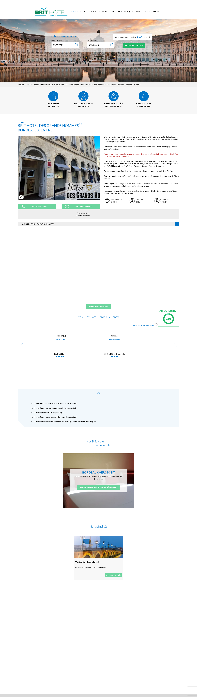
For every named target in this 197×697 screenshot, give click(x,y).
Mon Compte (176, 2)
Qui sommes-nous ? (30, 2)
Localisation (152, 11)
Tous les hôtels (32, 84)
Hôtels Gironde (72, 84)
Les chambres (89, 11)
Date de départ (90, 40)
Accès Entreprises (65, 2)
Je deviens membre (98, 307)
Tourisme (136, 11)
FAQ (84, 2)
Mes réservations (48, 2)
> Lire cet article (113, 575)
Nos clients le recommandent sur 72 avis (132, 37)
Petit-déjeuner (120, 11)
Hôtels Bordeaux (88, 84)
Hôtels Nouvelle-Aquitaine (52, 84)
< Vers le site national (12, 2)
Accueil (74, 11)
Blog (78, 2)
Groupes (104, 11)
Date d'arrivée (55, 40)
